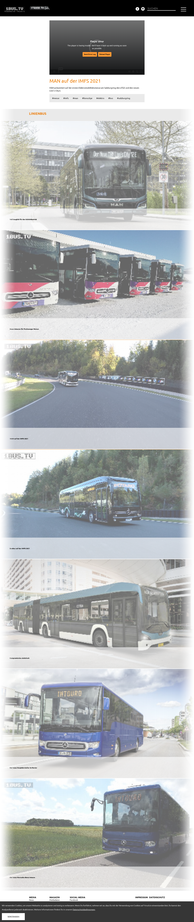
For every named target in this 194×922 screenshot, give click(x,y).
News (31, 900)
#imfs (66, 98)
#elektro (100, 98)
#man (75, 98)
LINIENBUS (37, 113)
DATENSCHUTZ (157, 897)
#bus (110, 98)
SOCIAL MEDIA (77, 897)
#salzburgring (123, 98)
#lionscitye (87, 98)
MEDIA (32, 897)
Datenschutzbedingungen (84, 909)
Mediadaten (54, 900)
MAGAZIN (54, 897)
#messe (55, 98)
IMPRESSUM (141, 897)
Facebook (74, 900)
